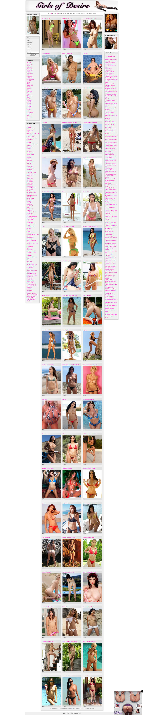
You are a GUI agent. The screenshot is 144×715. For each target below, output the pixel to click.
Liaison (28, 244)
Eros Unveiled (30, 219)
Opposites (29, 248)
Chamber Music (108, 74)
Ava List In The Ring (109, 124)
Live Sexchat (29, 46)
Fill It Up (64, 399)
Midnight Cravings (31, 128)
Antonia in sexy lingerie (110, 198)
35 (68, 708)
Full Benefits (29, 249)
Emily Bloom (29, 76)
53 (88, 708)
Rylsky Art (29, 104)
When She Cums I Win (31, 284)
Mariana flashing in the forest (111, 226)
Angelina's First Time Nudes (111, 59)
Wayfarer (85, 330)
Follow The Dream (31, 168)
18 (50, 708)
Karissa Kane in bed (109, 231)
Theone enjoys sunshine (110, 62)
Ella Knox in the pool (87, 191)
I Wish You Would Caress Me (111, 145)
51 (86, 708)
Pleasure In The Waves (110, 223)
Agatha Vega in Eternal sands (111, 61)
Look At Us (29, 127)
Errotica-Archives (30, 79)
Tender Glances (30, 178)
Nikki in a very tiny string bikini (89, 641)
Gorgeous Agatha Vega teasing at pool (50, 260)
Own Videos (29, 44)
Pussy (55, 13)
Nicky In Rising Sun (109, 236)
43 (77, 708)
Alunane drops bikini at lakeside (89, 157)
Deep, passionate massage (110, 122)
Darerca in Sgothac (109, 193)
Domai (28, 74)
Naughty (60, 13)
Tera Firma (44, 122)
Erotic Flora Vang (109, 214)
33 (66, 708)
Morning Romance (31, 279)
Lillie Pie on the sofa (109, 112)
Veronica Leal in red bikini (88, 537)
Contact (28, 150)
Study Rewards (30, 222)
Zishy (28, 118)
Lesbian (83, 13)
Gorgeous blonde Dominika (111, 147)
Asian (68, 13)
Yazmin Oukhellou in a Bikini (48, 191)
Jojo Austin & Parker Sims (32, 243)
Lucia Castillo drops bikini (47, 606)
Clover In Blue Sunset (67, 53)
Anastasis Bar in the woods (110, 156)
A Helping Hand (30, 246)
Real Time (29, 228)
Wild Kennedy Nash (109, 279)
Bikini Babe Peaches (87, 295)
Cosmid (28, 71)
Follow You (29, 157)
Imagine (28, 225)
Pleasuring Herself (66, 330)
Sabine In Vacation (66, 157)
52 (87, 708)
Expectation (29, 204)
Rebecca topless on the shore (89, 606)
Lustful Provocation (31, 174)
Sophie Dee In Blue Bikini (88, 399)
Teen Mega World (30, 110)
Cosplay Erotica (30, 73)
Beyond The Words (31, 232)
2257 (80, 713)
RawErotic (29, 103)
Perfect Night (29, 165)
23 (55, 708)
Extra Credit (29, 261)
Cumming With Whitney (32, 275)
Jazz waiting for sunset (110, 85)
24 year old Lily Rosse (110, 180)
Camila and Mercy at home (110, 94)
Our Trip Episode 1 (31, 226)
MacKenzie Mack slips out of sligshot (70, 87)
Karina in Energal (109, 168)
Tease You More (30, 180)
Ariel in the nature (109, 113)
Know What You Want (31, 273)
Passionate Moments (31, 187)
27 (60, 708)
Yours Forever (30, 276)
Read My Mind (108, 127)
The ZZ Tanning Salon (47, 18)
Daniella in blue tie (109, 287)
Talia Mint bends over (109, 269)
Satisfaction (29, 175)
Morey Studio (29, 91)
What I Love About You (32, 137)
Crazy (49, 13)
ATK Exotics (29, 68)
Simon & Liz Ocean (31, 282)
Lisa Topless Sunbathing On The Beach (70, 364)
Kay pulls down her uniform (111, 103)
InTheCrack (29, 86)
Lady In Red (107, 220)
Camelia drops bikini (46, 572)
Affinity (28, 207)
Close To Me (29, 190)
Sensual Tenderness (31, 134)
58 (93, 708)
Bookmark (29, 50)
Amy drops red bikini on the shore (90, 122)
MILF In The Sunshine (67, 18)
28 (61, 708)
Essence (28, 229)
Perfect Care (29, 269)
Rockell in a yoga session (110, 246)
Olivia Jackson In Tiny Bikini (111, 135)
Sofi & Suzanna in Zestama (111, 288)
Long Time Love (30, 136)
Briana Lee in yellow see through (90, 503)
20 (52, 708)
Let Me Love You (30, 153)
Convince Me (29, 184)
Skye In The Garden (109, 157)
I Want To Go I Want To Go (32, 285)
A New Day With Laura (110, 294)
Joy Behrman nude (109, 254)
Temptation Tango (30, 214)
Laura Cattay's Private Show (111, 210)
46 (80, 708)
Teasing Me (29, 151)
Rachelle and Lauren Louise (111, 314)
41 (75, 708)
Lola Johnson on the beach (110, 110)
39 (73, 708)
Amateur (78, 13)
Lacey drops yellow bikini (47, 87)
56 (91, 708)
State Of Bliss (29, 139)
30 (63, 708)
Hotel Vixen (107, 255)
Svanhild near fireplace (110, 297)
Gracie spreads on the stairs (111, 192)
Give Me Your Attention (32, 270)
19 (51, 708)
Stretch (28, 140)
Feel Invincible (30, 171)
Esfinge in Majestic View (110, 222)
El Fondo (44, 503)
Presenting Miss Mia (109, 77)
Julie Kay (64, 433)
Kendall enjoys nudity (109, 121)
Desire (90, 13)
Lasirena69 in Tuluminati (110, 159)
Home (28, 40)
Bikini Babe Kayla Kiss (67, 260)
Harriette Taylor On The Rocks (68, 537)
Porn (74, 13)
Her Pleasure (29, 288)
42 (76, 708)
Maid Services (30, 300)
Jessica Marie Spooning (110, 202)
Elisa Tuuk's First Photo (110, 275)
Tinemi (43, 226)
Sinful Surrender (30, 208)
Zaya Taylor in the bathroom (89, 87)
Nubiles (28, 97)
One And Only (30, 193)
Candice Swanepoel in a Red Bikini (69, 122)
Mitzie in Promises (109, 270)
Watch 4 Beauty (30, 116)
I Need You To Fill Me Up (32, 294)
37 (70, 708)
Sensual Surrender (30, 272)
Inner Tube (85, 53)
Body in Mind (30, 70)
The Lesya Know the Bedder (111, 142)
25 (57, 708)
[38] (72, 708)
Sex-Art (28, 107)
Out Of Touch (29, 160)
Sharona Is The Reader (110, 148)
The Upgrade (29, 278)
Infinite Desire (30, 125)
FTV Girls (29, 83)
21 (53, 708)
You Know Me (30, 181)
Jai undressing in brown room (111, 79)
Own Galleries (29, 42)
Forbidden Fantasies (31, 223)
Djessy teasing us (108, 234)
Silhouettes (29, 142)
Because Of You (108, 68)
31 (64, 708)
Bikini (64, 13)
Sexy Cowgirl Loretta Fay (110, 266)
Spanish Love (29, 213)
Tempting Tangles (30, 217)
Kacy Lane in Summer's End (68, 572)
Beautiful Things (30, 162)
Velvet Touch (29, 199)
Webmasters (29, 48)
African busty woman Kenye (111, 178)
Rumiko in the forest (109, 71)
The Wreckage (45, 433)
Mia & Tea (107, 118)
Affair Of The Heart (31, 296)
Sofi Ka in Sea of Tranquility (48, 364)
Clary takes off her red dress (111, 245)
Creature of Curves (87, 675)
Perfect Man (29, 202)
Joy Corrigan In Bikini (46, 330)
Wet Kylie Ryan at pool (67, 468)
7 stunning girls (108, 70)
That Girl (29, 291)
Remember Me (30, 186)
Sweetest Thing (30, 166)
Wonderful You (30, 130)
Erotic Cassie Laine (109, 64)
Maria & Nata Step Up (110, 187)
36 (69, 708)
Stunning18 (29, 109)
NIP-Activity (29, 95)
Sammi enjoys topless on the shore (69, 295)
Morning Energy (30, 183)
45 (79, 708)
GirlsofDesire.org (74, 713)
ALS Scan (29, 62)
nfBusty (28, 94)
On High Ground (30, 198)
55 (90, 708)
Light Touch (29, 287)
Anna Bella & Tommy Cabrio (33, 133)
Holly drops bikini (46, 537)
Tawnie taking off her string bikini (90, 364)
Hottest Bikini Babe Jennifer (89, 468)
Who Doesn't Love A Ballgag (111, 76)
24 (56, 708)
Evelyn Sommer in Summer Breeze (69, 641)
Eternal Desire (30, 80)
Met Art (28, 89)
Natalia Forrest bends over (110, 243)
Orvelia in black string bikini (48, 641)
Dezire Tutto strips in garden (111, 225)
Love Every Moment (31, 293)
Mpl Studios (29, 92)
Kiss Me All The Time (31, 192)
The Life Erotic (30, 113)
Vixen (28, 115)
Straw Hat (44, 157)
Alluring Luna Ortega (109, 308)
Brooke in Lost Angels (110, 267)
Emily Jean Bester (66, 503)
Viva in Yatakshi (108, 119)
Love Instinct (29, 169)
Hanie (63, 191)
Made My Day (30, 267)
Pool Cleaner (85, 260)
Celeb (87, 13)
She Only (29, 260)
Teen (71, 13)
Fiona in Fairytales (109, 130)
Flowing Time (30, 210)
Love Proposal (30, 205)
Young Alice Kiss (108, 228)
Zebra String (44, 399)
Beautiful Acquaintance (31, 211)
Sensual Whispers (30, 237)
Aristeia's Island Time (109, 73)
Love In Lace (29, 231)
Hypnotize (29, 145)
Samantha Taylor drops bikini (48, 468)
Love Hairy (29, 88)
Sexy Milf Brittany (109, 86)
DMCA (64, 713)
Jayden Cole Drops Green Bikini (90, 18)
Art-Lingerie (29, 67)
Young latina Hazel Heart (110, 128)
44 (78, 708)
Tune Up (28, 156)
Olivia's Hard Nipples (109, 296)
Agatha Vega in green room (111, 98)
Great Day (29, 163)
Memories (29, 201)
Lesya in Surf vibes (109, 293)
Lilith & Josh (29, 255)
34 (67, 708)
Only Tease (29, 98)
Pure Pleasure (29, 290)
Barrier (28, 220)
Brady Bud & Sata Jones (32, 195)
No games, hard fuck (109, 233)
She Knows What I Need (32, 264)
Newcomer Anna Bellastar (110, 174)
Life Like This (30, 189)
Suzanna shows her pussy (110, 163)
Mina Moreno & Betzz (31, 172)
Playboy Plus (29, 101)
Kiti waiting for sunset (110, 169)
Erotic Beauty (29, 77)
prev (49, 708)
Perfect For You (30, 177)
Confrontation (30, 131)
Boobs (94, 13)
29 (62, 708)
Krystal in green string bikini (68, 226)
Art (53, 13)
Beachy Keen (65, 606)
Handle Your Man (30, 281)
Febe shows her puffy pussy (111, 216)
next (95, 708)
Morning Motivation (31, 251)
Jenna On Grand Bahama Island (89, 572)
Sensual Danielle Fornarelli (110, 144)
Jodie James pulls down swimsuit (90, 433)
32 (65, 708)
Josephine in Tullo (109, 55)
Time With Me (30, 263)
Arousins (28, 65)
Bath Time (29, 148)
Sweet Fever (29, 159)
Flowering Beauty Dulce (110, 83)
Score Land (29, 106)
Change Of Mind (30, 154)
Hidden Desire (30, 196)
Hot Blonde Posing (46, 53)
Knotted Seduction (109, 230)
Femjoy (28, 82)
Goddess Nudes (30, 85)
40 (74, 708)
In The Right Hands (31, 299)
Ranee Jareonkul (108, 312)
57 (92, 708)
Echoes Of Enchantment (32, 216)
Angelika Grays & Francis (32, 143)
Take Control (29, 238)
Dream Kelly (44, 675)
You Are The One (30, 146)
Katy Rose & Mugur (31, 297)
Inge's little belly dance (110, 125)
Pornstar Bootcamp (46, 295)
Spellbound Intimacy (31, 266)
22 (54, 708)
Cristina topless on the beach (68, 675)
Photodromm (29, 100)
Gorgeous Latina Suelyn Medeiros (90, 226)
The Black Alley (30, 112)
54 (89, 708)
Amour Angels (30, 64)
